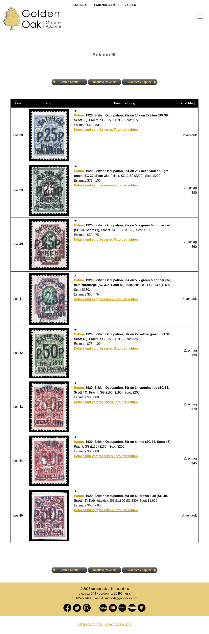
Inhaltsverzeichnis (104, 82)
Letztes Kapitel (69, 82)
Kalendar (80, 5)
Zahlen (130, 5)
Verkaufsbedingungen (118, 624)
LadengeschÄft (106, 5)
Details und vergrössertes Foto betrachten (106, 129)
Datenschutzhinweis (89, 624)
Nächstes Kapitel (139, 82)
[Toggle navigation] (200, 18)
